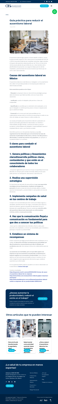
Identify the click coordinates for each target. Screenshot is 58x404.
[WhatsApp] (54, 11)
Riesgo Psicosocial (34, 389)
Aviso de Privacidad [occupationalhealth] (19, 399)
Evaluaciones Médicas (33, 376)
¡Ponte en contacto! (25, 1)
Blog (43, 379)
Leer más (11, 350)
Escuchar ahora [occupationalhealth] (42, 298)
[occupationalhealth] (41, 400)
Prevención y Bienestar (33, 386)
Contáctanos (44, 6)
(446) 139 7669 (13, 1)
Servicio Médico (34, 373)
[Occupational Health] (44, 2)
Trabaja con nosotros (47, 382)
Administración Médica (33, 381)
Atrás (7, 14)
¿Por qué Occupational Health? (45, 374)
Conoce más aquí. (23, 266)
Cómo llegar (10, 386)
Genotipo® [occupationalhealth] (20, 400)
